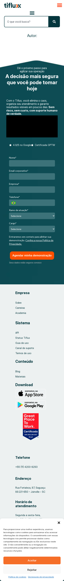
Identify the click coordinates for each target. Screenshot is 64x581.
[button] (59, 522)
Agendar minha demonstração (32, 255)
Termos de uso (23, 353)
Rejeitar (32, 569)
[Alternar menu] (32, 13)
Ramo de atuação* (18, 210)
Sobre (18, 302)
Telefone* (14, 197)
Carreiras (20, 307)
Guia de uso (22, 342)
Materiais (20, 376)
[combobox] (26, 21)
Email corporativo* (18, 170)
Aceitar (32, 560)
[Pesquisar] (54, 21)
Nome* (12, 157)
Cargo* (13, 223)
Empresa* (14, 183)
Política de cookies (17, 577)
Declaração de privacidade (41, 577)
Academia (20, 312)
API (17, 332)
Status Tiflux (22, 337)
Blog (17, 371)
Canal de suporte (24, 348)
